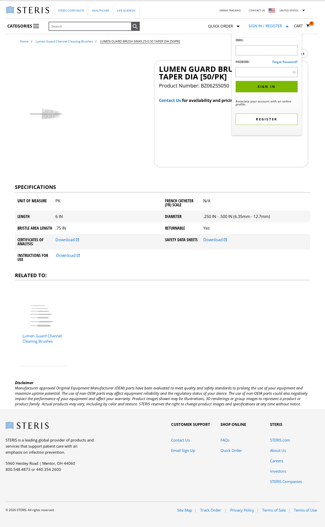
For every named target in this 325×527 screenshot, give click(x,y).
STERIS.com (280, 440)
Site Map (184, 510)
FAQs (225, 440)
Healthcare (100, 10)
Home (24, 41)
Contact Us (257, 10)
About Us (278, 450)
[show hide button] (294, 72)
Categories (23, 26)
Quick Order (224, 26)
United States (288, 10)
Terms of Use (305, 510)
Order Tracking (230, 10)
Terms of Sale (274, 510)
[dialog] (267, 84)
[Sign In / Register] (269, 26)
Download (67, 240)
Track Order (211, 510)
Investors (278, 471)
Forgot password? (285, 62)
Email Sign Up (183, 450)
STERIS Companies (286, 481)
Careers (276, 460)
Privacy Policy (242, 510)
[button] (135, 26)
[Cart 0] (302, 25)
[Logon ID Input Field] (267, 50)
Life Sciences (126, 10)
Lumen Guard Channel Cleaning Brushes (64, 41)
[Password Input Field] (267, 72)
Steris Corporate (71, 10)
